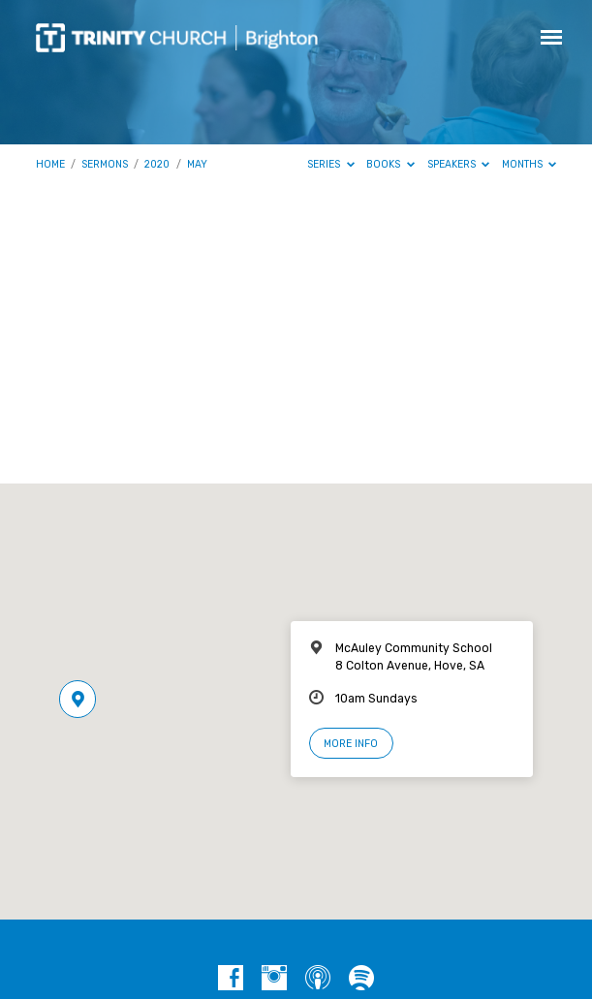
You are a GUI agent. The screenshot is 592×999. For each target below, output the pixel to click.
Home (50, 164)
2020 (157, 164)
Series (331, 164)
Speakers (458, 164)
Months (529, 164)
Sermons (104, 164)
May (197, 164)
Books (390, 164)
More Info (351, 743)
